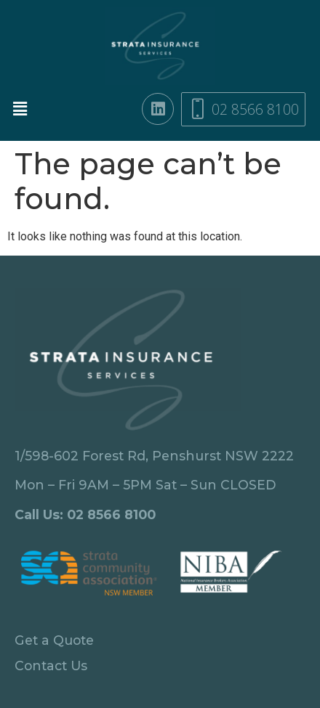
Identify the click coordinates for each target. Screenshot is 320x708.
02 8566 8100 (111, 514)
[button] (25, 109)
